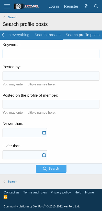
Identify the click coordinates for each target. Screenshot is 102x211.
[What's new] (86, 6)
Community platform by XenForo (42, 206)
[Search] (96, 6)
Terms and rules (35, 192)
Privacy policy (61, 192)
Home (89, 192)
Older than (11, 146)
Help (78, 192)
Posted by (11, 67)
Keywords (11, 44)
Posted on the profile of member (30, 95)
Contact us (11, 192)
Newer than (12, 123)
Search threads (48, 35)
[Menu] (7, 6)
